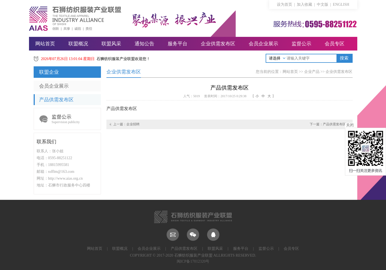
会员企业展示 (263, 43)
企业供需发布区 (218, 43)
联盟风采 (111, 43)
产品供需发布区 (56, 99)
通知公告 (144, 43)
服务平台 (177, 43)
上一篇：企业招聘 (126, 124)
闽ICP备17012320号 (193, 261)
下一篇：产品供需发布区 (328, 124)
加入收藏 (304, 4)
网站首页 (45, 43)
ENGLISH (341, 4)
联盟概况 (78, 43)
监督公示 (301, 43)
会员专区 (334, 43)
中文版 (322, 4)
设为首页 (284, 4)
